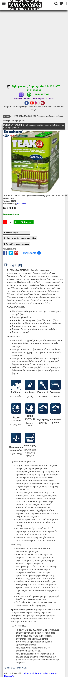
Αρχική (6, 116)
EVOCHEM (14, 204)
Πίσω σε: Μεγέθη (12, 233)
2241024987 (52, 86)
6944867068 (42, 94)
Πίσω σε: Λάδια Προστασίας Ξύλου (21, 238)
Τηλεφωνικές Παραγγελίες (26, 86)
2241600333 (34, 90)
